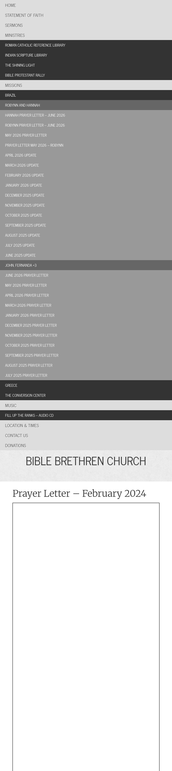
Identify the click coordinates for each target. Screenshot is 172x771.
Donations (15, 445)
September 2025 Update (25, 225)
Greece (11, 385)
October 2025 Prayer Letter (29, 345)
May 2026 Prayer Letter (26, 135)
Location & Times (22, 425)
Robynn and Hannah (22, 105)
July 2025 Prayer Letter (26, 375)
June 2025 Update (20, 255)
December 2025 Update (25, 195)
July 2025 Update (20, 245)
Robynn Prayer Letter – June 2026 (35, 125)
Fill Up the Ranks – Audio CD (29, 415)
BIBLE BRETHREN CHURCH (86, 460)
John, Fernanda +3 (21, 265)
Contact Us (16, 435)
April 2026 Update (21, 155)
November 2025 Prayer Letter (31, 335)
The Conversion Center (25, 395)
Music (11, 405)
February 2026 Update (24, 175)
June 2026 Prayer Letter (26, 275)
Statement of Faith (24, 14)
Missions (13, 84)
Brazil (10, 95)
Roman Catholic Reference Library (35, 45)
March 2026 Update (22, 165)
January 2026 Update (23, 185)
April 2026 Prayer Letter (27, 295)
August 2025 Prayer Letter (29, 365)
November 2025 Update (25, 205)
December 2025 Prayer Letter (31, 325)
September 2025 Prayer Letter (31, 355)
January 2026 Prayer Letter (29, 315)
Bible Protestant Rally (25, 75)
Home (10, 4)
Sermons (14, 24)
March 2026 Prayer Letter (28, 305)
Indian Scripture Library (26, 55)
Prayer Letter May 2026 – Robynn (34, 145)
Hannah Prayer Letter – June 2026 (35, 115)
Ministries (15, 34)
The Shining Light (20, 65)
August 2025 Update (22, 235)
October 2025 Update (23, 215)
